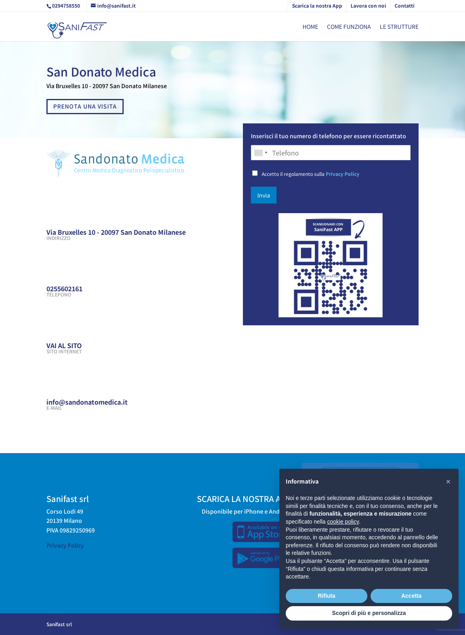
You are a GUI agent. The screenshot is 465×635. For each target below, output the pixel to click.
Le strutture (399, 27)
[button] (448, 481)
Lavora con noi (368, 5)
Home (310, 27)
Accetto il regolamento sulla (310, 173)
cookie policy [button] (343, 521)
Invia (263, 195)
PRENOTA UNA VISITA (85, 106)
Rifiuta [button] (326, 596)
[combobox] (260, 152)
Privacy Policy (342, 173)
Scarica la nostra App (317, 5)
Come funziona (349, 27)
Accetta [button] (411, 596)
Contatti (405, 5)
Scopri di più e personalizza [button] (369, 613)
